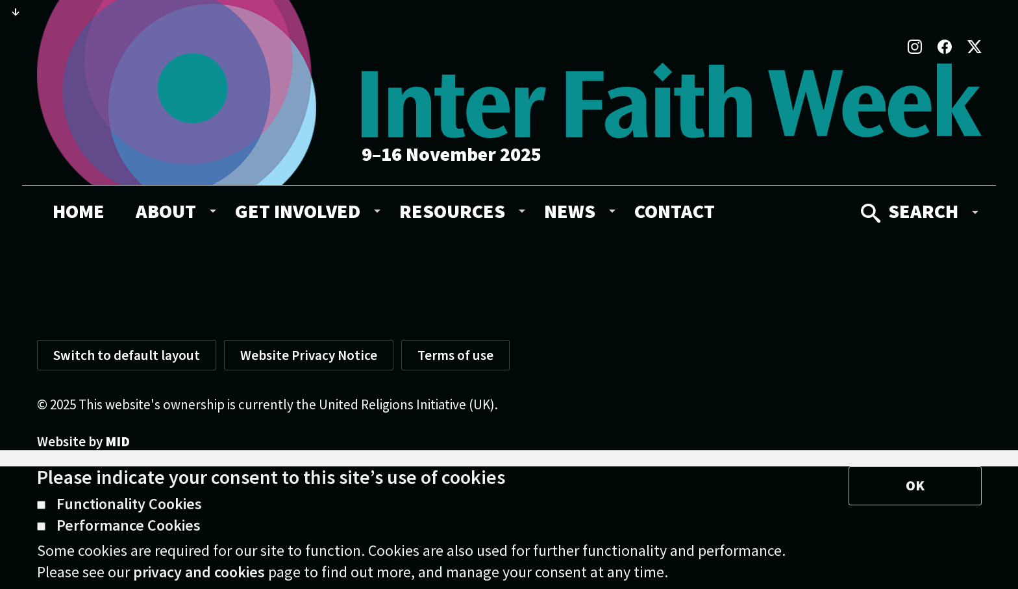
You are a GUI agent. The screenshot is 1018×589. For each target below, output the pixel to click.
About (166, 210)
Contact (674, 210)
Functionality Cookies (119, 505)
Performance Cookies (119, 526)
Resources (452, 210)
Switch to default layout (126, 355)
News (569, 210)
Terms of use (455, 355)
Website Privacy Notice (308, 355)
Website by (83, 441)
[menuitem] (78, 211)
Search (909, 210)
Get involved (297, 210)
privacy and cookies (199, 572)
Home (79, 210)
